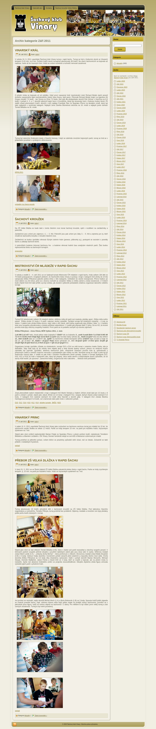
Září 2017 (120, 149)
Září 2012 (120, 282)
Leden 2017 (121, 167)
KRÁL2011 (19, 172)
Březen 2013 (121, 268)
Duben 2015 (121, 208)
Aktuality (27, 209)
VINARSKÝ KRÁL (26, 50)
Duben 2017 (121, 158)
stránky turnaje (45, 403)
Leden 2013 (121, 274)
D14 (24, 403)
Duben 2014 (121, 238)
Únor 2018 (120, 140)
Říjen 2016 (120, 173)
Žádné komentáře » (41, 209)
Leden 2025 (121, 81)
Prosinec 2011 (122, 303)
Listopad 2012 (122, 279)
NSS (59, 403)
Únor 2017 (120, 164)
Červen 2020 (121, 108)
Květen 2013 (121, 262)
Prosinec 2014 (122, 220)
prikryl (37, 54)
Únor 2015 (120, 214)
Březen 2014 (121, 241)
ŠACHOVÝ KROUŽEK (29, 219)
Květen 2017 (121, 155)
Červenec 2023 (122, 87)
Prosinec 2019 (122, 114)
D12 (20, 403)
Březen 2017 (121, 161)
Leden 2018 (121, 143)
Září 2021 (120, 99)
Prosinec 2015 (122, 194)
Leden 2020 (121, 111)
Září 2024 (120, 84)
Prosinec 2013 (122, 250)
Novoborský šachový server (126, 328)
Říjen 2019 (120, 116)
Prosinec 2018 (122, 128)
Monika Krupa (121, 325)
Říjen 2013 (120, 256)
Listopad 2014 (122, 223)
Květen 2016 (121, 182)
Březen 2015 (121, 211)
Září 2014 (120, 229)
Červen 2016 (121, 179)
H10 (28, 403)
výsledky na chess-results (25, 204)
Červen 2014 (121, 232)
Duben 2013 (121, 265)
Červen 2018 (121, 137)
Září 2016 (120, 176)
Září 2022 (120, 93)
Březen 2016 (121, 188)
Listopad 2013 (122, 253)
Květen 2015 (121, 205)
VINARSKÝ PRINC (27, 417)
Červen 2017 (121, 152)
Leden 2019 (121, 125)
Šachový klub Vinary (121, 78)
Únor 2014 (120, 244)
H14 (37, 403)
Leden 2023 (121, 90)
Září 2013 (120, 259)
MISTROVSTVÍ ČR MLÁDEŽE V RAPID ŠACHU (46, 265)
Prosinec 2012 (122, 277)
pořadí (17, 446)
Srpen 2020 (121, 105)
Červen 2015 (121, 202)
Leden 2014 (121, 247)
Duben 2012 (121, 291)
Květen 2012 (121, 288)
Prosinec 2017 (122, 146)
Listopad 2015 (122, 197)
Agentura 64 (121, 322)
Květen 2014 (121, 235)
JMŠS (54, 403)
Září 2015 (120, 200)
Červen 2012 (121, 286)
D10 (16, 403)
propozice (18, 251)
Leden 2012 (121, 300)
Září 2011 (120, 309)
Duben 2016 (121, 185)
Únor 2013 (120, 271)
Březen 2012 (121, 294)
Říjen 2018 (120, 131)
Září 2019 (120, 119)
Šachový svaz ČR (123, 334)
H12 (32, 403)
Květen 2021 (121, 102)
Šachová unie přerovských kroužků (129, 331)
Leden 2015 (121, 217)
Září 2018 (120, 134)
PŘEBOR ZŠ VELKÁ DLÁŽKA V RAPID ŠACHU (46, 460)
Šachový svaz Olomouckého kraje (128, 337)
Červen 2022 (121, 96)
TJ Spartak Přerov (123, 340)
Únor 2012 (120, 297)
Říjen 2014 (120, 226)
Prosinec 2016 (122, 170)
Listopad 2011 (122, 306)
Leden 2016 (121, 191)
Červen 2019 (121, 122)
